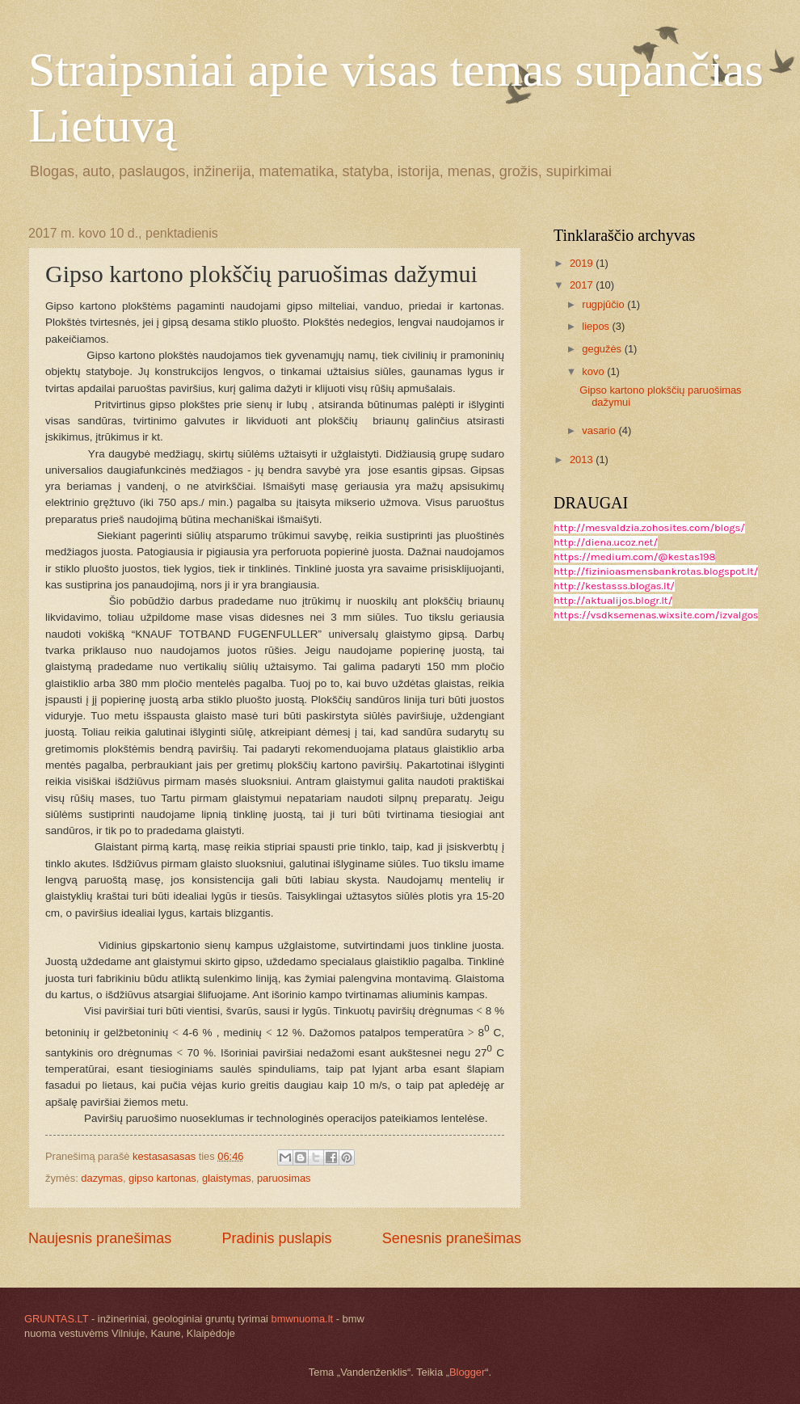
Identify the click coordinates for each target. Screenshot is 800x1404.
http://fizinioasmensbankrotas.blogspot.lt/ (656, 571)
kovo (594, 371)
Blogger (467, 1372)
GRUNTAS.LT (56, 1319)
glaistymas (226, 1178)
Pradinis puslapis (276, 1238)
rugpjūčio (604, 304)
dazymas (102, 1178)
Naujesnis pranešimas (99, 1238)
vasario (600, 430)
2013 (583, 459)
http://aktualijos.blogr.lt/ (613, 600)
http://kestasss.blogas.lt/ (614, 586)
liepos (597, 326)
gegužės (603, 349)
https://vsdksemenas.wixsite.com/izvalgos (656, 615)
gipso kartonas (162, 1178)
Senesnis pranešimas (451, 1238)
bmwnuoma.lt (303, 1319)
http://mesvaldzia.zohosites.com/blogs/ (649, 527)
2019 (583, 263)
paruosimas (284, 1178)
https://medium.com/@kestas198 (634, 556)
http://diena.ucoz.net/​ (606, 542)
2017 (583, 285)
